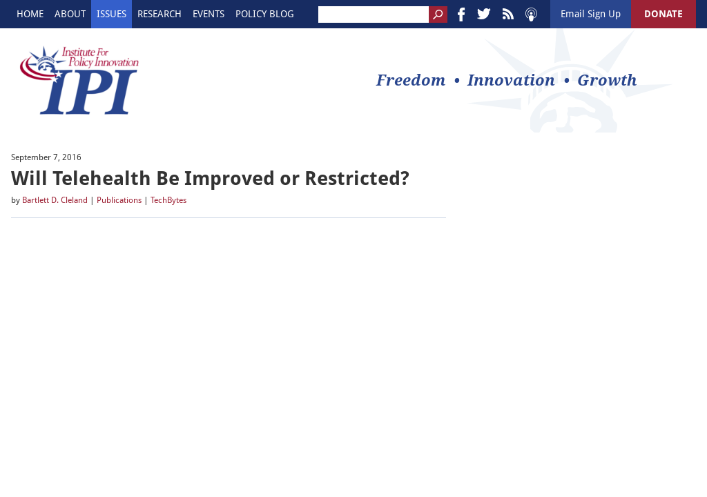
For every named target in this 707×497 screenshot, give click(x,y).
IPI (79, 80)
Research (159, 13)
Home (30, 13)
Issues (111, 13)
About (70, 13)
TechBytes (168, 200)
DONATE (663, 13)
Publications (119, 200)
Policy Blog (264, 13)
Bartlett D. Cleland (55, 200)
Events (208, 13)
